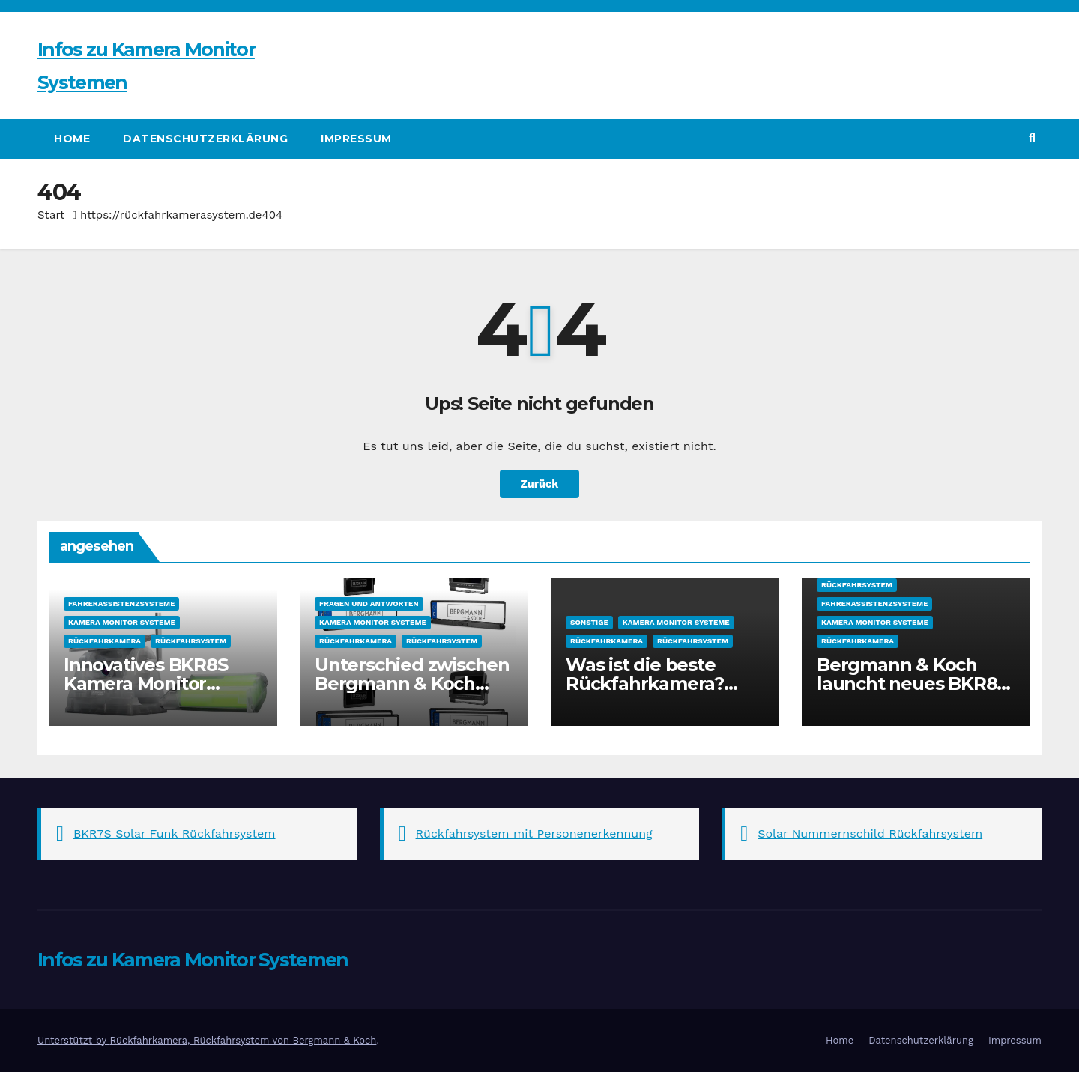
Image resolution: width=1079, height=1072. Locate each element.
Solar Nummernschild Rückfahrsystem (870, 833)
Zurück (539, 483)
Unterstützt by (73, 1040)
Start (50, 215)
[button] (1032, 138)
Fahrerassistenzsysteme (121, 603)
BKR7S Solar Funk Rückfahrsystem (174, 833)
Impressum (356, 138)
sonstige (589, 622)
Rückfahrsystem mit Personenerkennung (534, 833)
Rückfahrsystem (190, 641)
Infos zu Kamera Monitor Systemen (192, 959)
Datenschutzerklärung (205, 138)
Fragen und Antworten (369, 603)
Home (72, 138)
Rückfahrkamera (104, 641)
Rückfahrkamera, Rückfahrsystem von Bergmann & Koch (242, 1040)
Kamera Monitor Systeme (121, 622)
